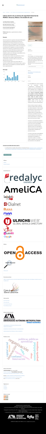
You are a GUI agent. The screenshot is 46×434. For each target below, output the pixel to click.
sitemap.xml (6, 270)
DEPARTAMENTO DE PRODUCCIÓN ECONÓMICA (13, 331)
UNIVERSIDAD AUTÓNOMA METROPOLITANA (12, 325)
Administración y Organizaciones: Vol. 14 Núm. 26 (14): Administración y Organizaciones (26, 149)
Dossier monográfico (7, 371)
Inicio (4, 12)
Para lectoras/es (6, 300)
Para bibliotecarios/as (7, 305)
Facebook (5, 387)
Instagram (5, 388)
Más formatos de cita (32, 66)
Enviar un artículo (7, 154)
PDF (30, 45)
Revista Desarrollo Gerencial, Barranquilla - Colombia (13, 373)
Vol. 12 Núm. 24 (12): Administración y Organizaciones (20, 12)
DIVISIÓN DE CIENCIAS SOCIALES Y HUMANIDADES (13, 328)
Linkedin (5, 385)
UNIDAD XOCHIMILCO (8, 326)
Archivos (7, 12)
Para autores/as (6, 302)
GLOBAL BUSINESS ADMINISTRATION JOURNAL (16, 375)
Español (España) (7, 164)
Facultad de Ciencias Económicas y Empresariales (12, 377)
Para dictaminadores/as (8, 303)
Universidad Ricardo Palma (10, 378)
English (5, 162)
